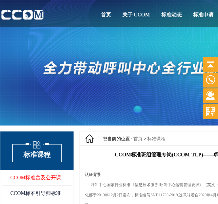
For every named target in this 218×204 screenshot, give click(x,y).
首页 (106, 15)
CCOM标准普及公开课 (36, 177)
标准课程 (156, 138)
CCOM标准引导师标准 (36, 193)
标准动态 (172, 15)
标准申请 (203, 15)
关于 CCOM (136, 15)
